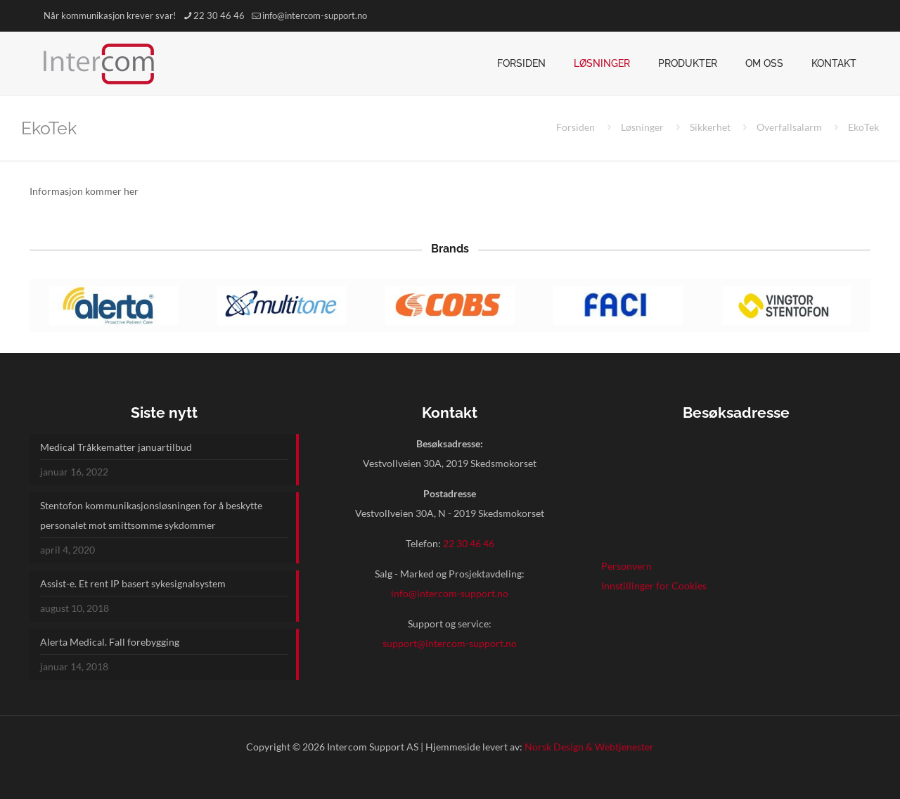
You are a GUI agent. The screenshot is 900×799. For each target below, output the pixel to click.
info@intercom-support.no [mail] (314, 15)
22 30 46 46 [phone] (219, 15)
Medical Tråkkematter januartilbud (116, 447)
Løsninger (642, 127)
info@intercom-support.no (449, 593)
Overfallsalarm (789, 127)
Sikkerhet (710, 127)
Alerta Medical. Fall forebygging (109, 642)
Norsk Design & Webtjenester (589, 747)
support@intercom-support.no (449, 643)
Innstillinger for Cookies (654, 586)
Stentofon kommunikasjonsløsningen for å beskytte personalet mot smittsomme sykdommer (151, 515)
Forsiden (575, 127)
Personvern (626, 566)
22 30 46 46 (468, 543)
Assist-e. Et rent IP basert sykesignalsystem (133, 583)
